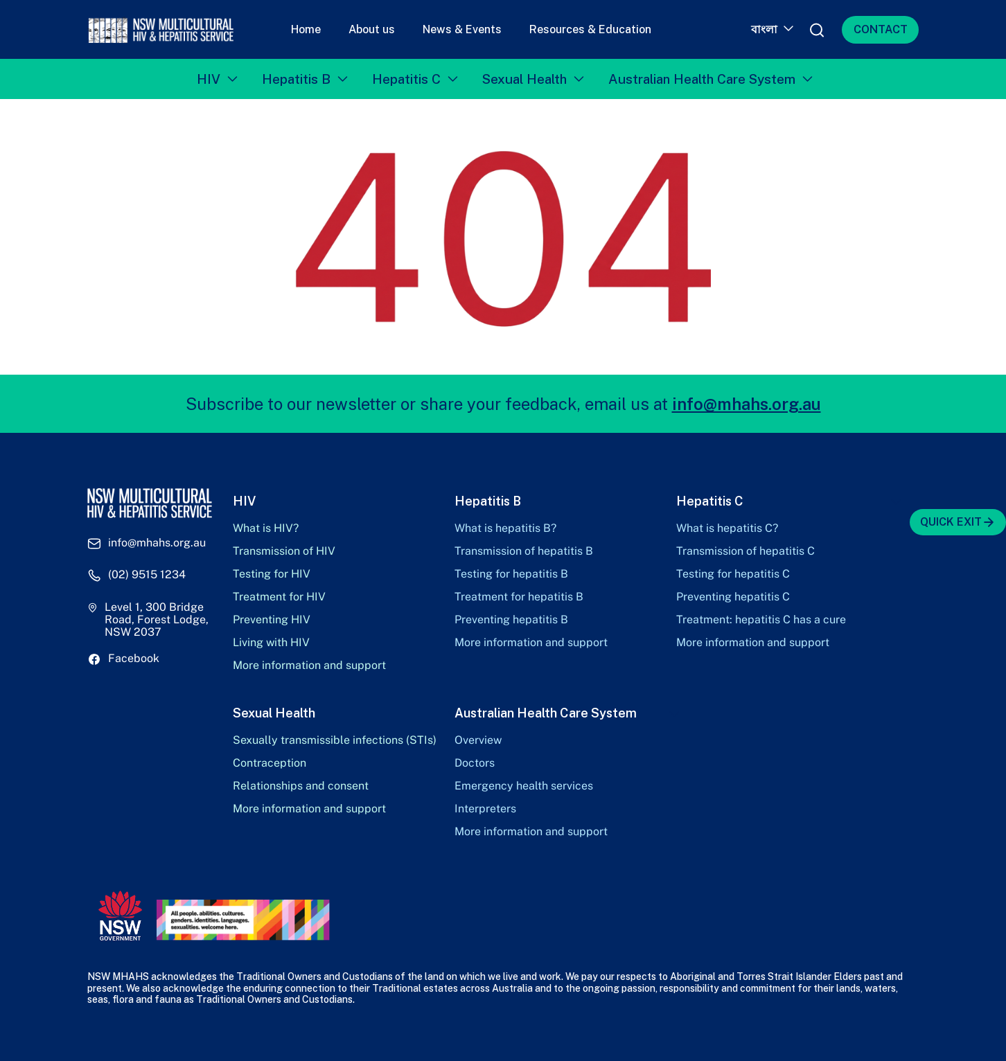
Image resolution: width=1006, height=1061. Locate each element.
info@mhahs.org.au (746, 403)
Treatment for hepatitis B (519, 597)
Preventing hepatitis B (511, 620)
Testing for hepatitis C (733, 574)
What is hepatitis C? (727, 528)
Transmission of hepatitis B (524, 551)
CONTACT (881, 29)
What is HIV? (266, 528)
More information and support (309, 665)
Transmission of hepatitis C (745, 551)
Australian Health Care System (701, 79)
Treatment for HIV (279, 597)
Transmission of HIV (284, 551)
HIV (208, 79)
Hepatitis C (406, 79)
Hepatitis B (296, 79)
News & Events (462, 29)
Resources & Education (590, 29)
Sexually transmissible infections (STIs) (334, 740)
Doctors (475, 763)
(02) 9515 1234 (147, 575)
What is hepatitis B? (505, 528)
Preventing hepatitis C (733, 597)
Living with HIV (271, 642)
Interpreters (485, 809)
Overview (478, 740)
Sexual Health (524, 79)
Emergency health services (524, 786)
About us (371, 29)
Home (306, 29)
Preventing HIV (271, 620)
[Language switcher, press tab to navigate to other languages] (771, 29)
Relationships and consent (301, 786)
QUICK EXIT (958, 522)
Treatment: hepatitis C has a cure (761, 620)
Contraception (269, 763)
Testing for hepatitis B (511, 574)
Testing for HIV (271, 574)
